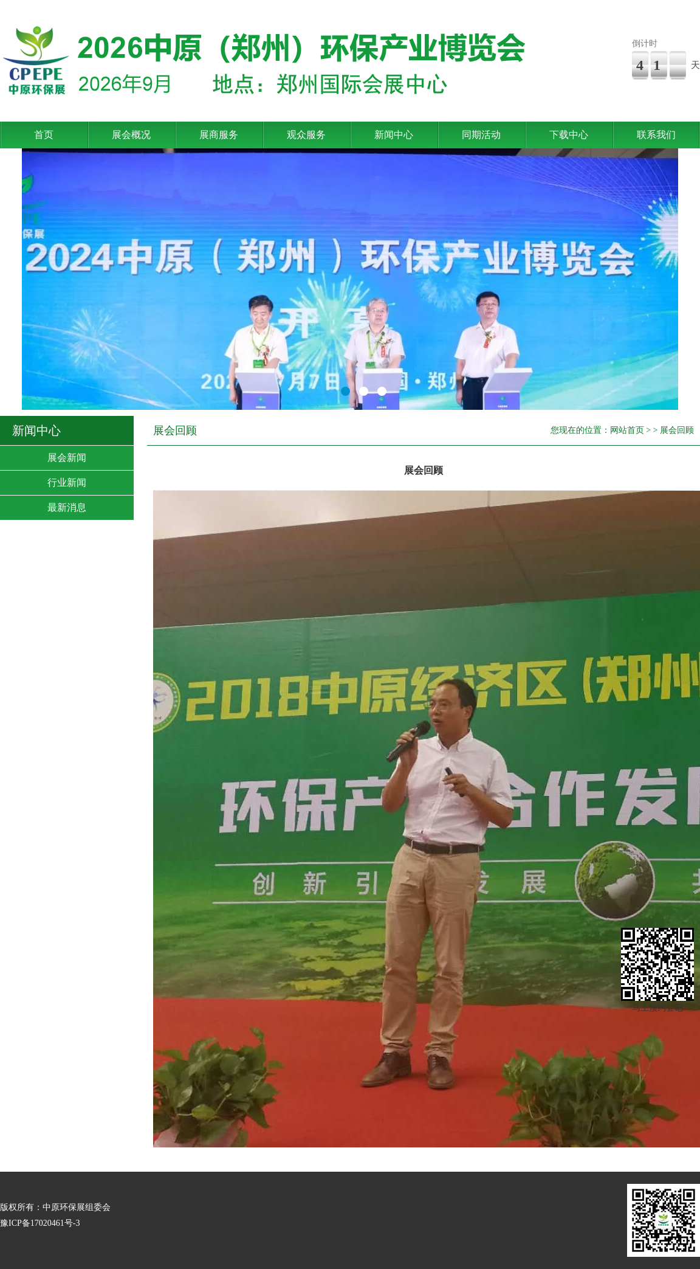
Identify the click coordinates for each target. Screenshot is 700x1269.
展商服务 (218, 135)
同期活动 (481, 135)
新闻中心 (393, 135)
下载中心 (568, 135)
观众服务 (306, 135)
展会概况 (131, 135)
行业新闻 (66, 482)
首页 (43, 135)
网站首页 (627, 430)
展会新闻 (66, 457)
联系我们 (656, 135)
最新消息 (66, 507)
